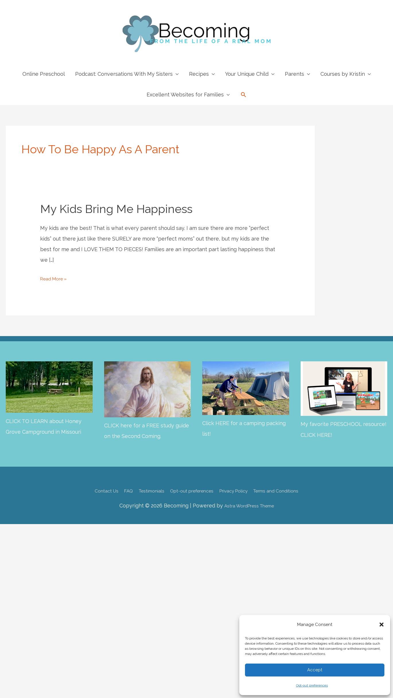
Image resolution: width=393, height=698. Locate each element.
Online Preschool (43, 74)
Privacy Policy (240, 490)
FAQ (115, 490)
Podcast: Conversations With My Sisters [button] (124, 74)
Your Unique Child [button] (247, 74)
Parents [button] (294, 74)
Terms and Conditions (290, 490)
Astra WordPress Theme (249, 505)
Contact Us (90, 490)
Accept (314, 669)
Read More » (55, 278)
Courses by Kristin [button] (342, 74)
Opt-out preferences (312, 685)
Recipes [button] (199, 74)
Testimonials (142, 490)
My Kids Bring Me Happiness (116, 209)
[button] (381, 624)
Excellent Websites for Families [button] (185, 95)
